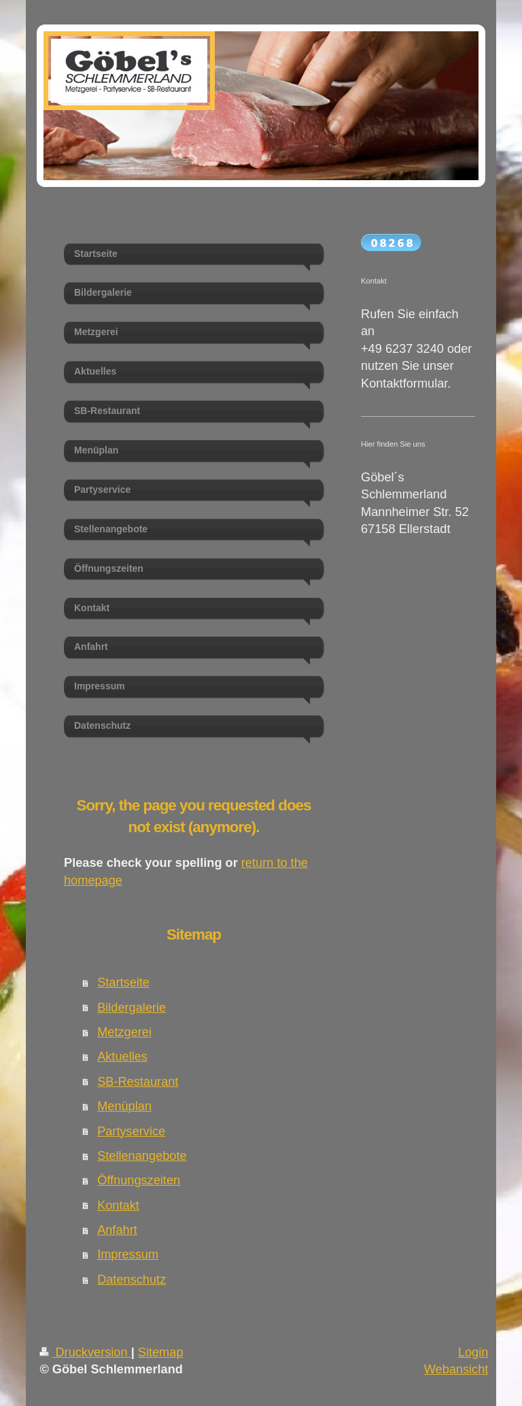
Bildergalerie (131, 1007)
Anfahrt (117, 1230)
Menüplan (124, 1106)
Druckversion (84, 1352)
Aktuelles (122, 1056)
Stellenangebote (141, 1156)
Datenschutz (131, 1279)
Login (473, 1352)
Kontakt (118, 1205)
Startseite (123, 982)
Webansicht (456, 1369)
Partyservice (131, 1131)
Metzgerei (124, 1032)
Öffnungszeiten (138, 1180)
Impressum (127, 1254)
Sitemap (161, 1352)
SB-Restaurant (137, 1081)
